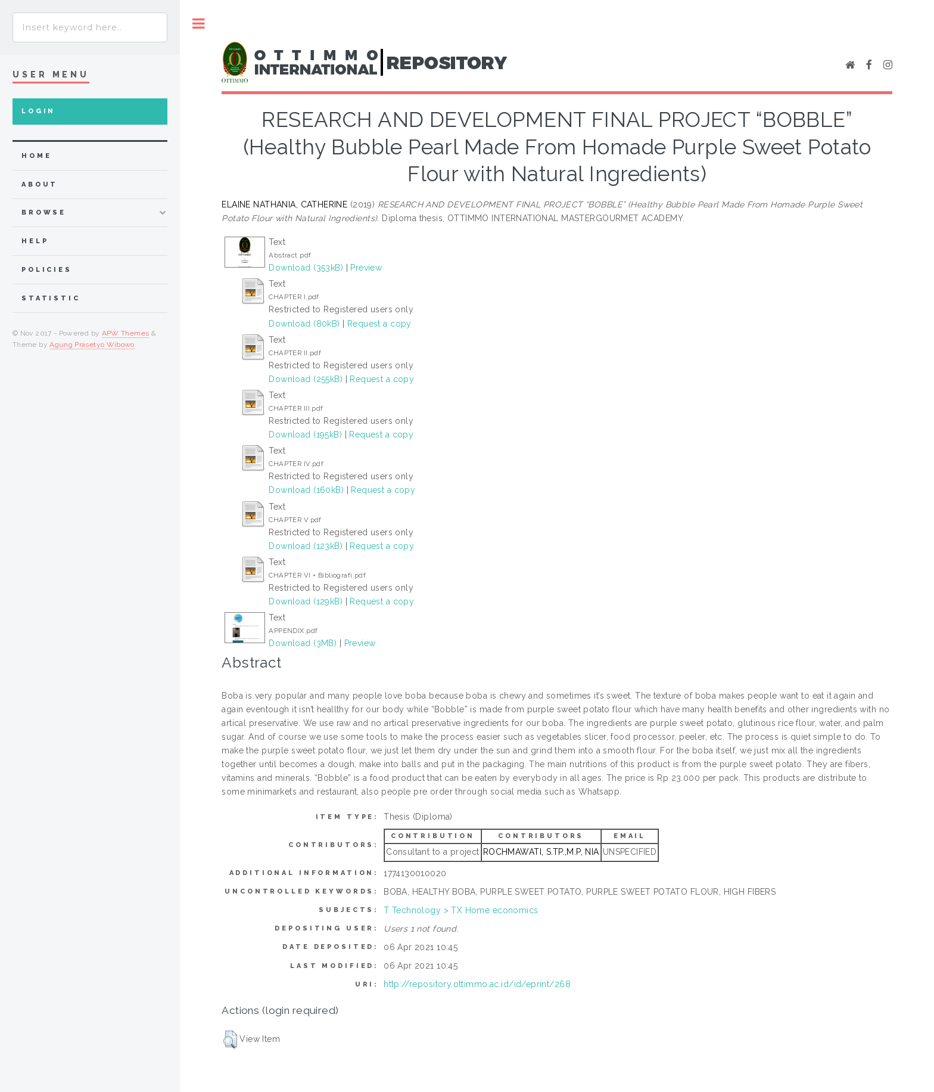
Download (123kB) (306, 546)
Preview (366, 267)
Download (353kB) (306, 267)
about (39, 184)
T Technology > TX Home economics (461, 910)
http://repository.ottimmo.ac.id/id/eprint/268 (477, 984)
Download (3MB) (303, 643)
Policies (46, 270)
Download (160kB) (306, 490)
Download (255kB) (306, 379)
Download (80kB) (304, 323)
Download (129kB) (306, 601)
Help (34, 241)
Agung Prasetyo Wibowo (92, 344)
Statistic (50, 298)
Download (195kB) (305, 434)
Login (38, 111)
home (36, 156)
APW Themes (126, 333)
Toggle (198, 23)
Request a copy (379, 323)
